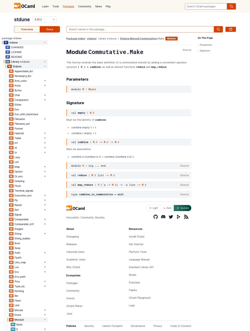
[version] (44, 19)
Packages (68, 6)
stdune (22, 19)
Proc (29, 281)
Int (28, 142)
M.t (92, 112)
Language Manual (139, 259)
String (30, 233)
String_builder (34, 238)
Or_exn (31, 176)
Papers (133, 290)
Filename (32, 119)
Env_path (32, 276)
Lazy (29, 157)
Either (30, 104)
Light (153, 208)
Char (29, 95)
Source (187, 50)
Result (30, 205)
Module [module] (171, 38)
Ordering (32, 181)
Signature (205, 50)
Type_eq (32, 286)
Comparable (34, 219)
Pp (28, 200)
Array (30, 85)
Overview (27, 29)
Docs (50, 29)
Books (132, 274)
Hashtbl (31, 133)
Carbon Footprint (112, 325)
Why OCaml (73, 267)
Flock (30, 185)
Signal (30, 214)
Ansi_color (33, 80)
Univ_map (32, 262)
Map (29, 166)
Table (30, 138)
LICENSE (28, 52)
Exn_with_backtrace (38, 114)
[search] (231, 6)
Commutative (148, 38)
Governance (138, 325)
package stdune (24, 38)
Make (161, 38)
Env (29, 271)
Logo (132, 305)
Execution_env (35, 195)
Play (108, 6)
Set (29, 209)
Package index (75, 38)
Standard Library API (141, 267)
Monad (31, 310)
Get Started (136, 244)
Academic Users (75, 259)
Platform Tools (138, 251)
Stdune (29, 66)
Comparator (34, 99)
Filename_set (34, 123)
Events (70, 298)
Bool (29, 243)
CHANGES (29, 47)
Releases (71, 244)
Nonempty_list (35, 76)
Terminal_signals (36, 190)
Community (84, 6)
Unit (29, 305)
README (28, 56)
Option (31, 171)
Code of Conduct (180, 325)
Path (29, 252)
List (29, 162)
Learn (45, 6)
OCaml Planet (74, 306)
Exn (29, 109)
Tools (55, 6)
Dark (167, 208)
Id (28, 147)
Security (89, 325)
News (98, 6)
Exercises (134, 282)
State (30, 315)
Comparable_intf (36, 224)
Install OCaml (136, 236)
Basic (31, 324)
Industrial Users (75, 251)
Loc (29, 267)
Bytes (30, 90)
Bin (28, 295)
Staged (31, 228)
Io (28, 152)
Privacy (157, 325)
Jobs (69, 313)
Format (31, 128)
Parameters (206, 44)
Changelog (72, 236)
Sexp (30, 248)
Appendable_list (36, 71)
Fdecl (30, 300)
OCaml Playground (140, 297)
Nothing (31, 291)
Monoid (31, 319)
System (182, 208)
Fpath (30, 257)
